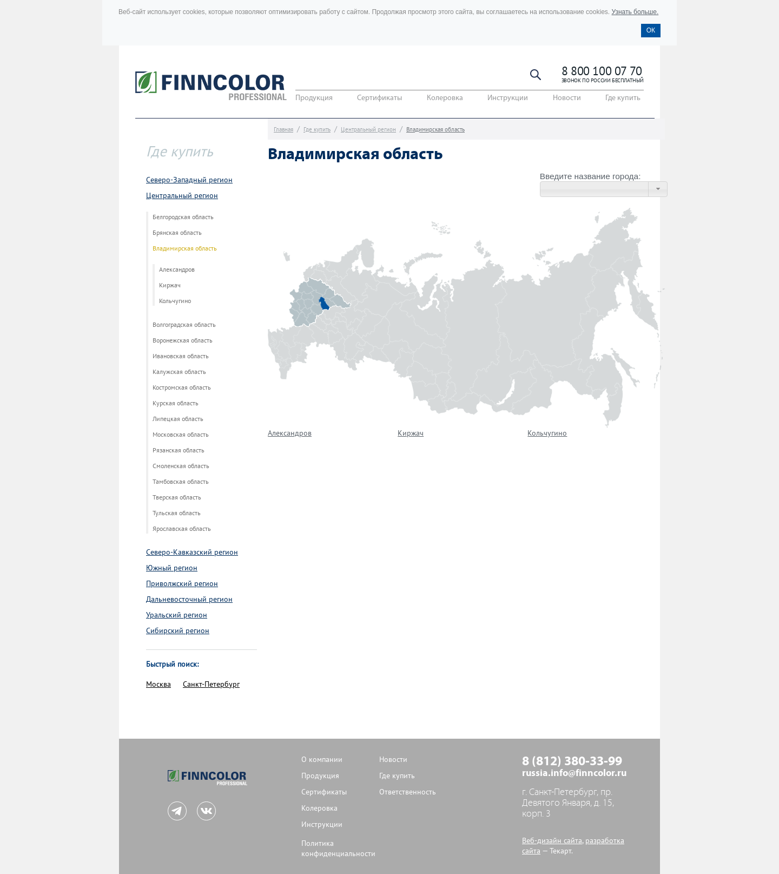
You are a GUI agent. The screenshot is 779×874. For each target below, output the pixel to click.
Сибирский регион (177, 630)
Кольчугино (175, 301)
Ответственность (407, 792)
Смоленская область (181, 466)
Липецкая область (178, 419)
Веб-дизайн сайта (552, 840)
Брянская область (177, 232)
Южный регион (171, 568)
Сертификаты (379, 98)
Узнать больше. (634, 12)
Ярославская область (182, 529)
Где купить (623, 98)
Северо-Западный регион (189, 180)
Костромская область (182, 387)
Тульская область (177, 513)
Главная (283, 129)
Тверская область (177, 497)
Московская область (181, 434)
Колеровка (445, 98)
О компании (321, 759)
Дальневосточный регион (189, 599)
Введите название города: (590, 176)
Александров (177, 269)
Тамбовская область (181, 481)
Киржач (170, 285)
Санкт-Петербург (211, 684)
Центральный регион (182, 195)
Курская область (176, 403)
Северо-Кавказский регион (192, 552)
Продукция (314, 98)
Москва (158, 684)
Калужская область (179, 372)
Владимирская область (185, 248)
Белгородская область (183, 217)
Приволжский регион (182, 583)
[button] (658, 189)
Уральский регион (176, 615)
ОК (650, 30)
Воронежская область (183, 340)
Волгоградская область (184, 324)
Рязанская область (178, 450)
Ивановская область (181, 356)
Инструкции (507, 98)
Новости (567, 98)
